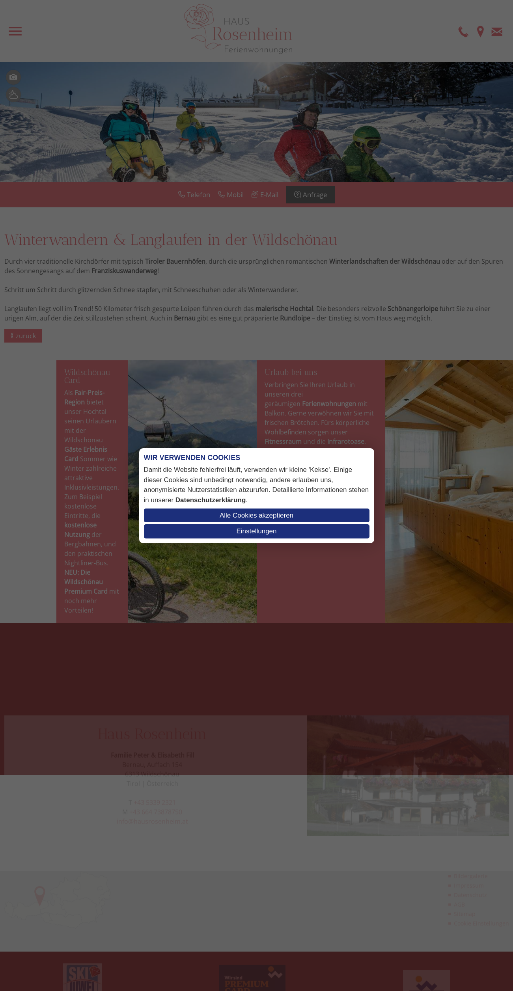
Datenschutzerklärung (210, 500)
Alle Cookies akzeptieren (256, 515)
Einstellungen (256, 531)
